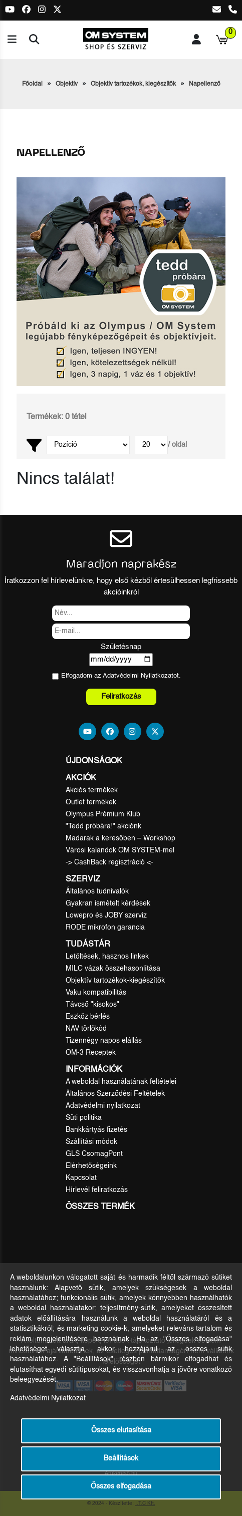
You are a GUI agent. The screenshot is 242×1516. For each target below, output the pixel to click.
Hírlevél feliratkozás (97, 1189)
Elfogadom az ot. (121, 676)
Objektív (67, 84)
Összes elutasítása (121, 1430)
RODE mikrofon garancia (105, 927)
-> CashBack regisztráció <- (109, 862)
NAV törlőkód (86, 1028)
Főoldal (32, 84)
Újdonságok (94, 761)
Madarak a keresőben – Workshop (120, 838)
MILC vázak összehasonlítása (113, 968)
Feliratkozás (121, 696)
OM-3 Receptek (91, 1052)
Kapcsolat (81, 1177)
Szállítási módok (91, 1141)
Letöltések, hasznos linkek (107, 956)
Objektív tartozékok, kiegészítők (133, 84)
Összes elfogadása (121, 1486)
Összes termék (100, 1207)
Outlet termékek (91, 802)
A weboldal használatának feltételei (121, 1081)
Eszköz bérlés (88, 1016)
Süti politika (84, 1117)
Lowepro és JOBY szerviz (106, 915)
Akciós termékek (92, 790)
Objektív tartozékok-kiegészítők (115, 980)
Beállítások (121, 1458)
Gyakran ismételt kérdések (108, 903)
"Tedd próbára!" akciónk (103, 826)
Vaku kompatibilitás (96, 992)
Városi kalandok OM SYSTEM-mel (120, 850)
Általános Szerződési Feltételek (115, 1093)
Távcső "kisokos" (92, 1004)
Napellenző (204, 84)
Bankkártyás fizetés (96, 1129)
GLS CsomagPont (94, 1153)
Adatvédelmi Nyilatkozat (138, 676)
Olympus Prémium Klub (103, 814)
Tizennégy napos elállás (104, 1040)
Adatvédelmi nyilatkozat (103, 1105)
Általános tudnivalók (97, 891)
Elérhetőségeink (91, 1165)
